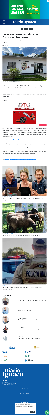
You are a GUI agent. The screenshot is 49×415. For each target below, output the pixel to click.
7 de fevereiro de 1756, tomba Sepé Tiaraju (28, 329)
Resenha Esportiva (23, 299)
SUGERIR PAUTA (24, 388)
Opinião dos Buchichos (24, 309)
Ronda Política (22, 318)
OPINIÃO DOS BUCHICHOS (24, 310)
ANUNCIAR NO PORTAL (24, 393)
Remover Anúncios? (43, 125)
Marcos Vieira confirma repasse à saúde (27, 319)
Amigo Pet (21, 336)
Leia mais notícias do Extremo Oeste (11, 139)
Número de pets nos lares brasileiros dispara (29, 338)
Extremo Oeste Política (7, 196)
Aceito (32, 411)
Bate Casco (21, 327)
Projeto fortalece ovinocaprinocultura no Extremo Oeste (21, 235)
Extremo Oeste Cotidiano (7, 233)
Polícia (3, 285)
